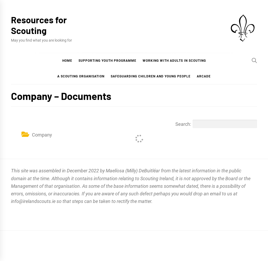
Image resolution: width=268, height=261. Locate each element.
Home (67, 61)
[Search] (254, 60)
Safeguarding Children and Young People (151, 76)
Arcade (204, 76)
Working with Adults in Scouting (174, 61)
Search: (216, 124)
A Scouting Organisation (80, 76)
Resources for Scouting (39, 25)
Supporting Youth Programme (107, 61)
